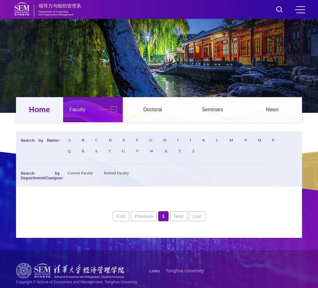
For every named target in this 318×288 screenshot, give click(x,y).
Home (39, 109)
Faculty (77, 109)
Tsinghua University (185, 270)
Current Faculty (80, 174)
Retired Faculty (116, 174)
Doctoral (152, 109)
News (272, 109)
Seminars (212, 109)
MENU (300, 9)
